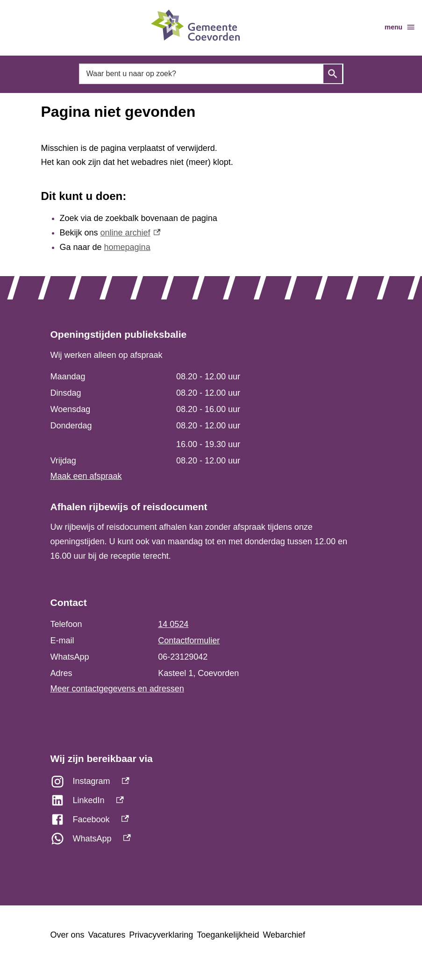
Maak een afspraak (86, 476)
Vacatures (107, 935)
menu (400, 27)
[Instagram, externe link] (211, 783)
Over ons (67, 935)
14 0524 (173, 624)
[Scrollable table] (206, 419)
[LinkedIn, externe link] (211, 802)
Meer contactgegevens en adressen (117, 688)
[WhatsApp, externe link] (211, 841)
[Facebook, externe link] (211, 822)
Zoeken (332, 73)
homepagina (127, 247)
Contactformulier (189, 640)
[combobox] (211, 73)
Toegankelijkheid (228, 935)
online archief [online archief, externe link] (130, 232)
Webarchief (284, 935)
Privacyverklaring (161, 935)
